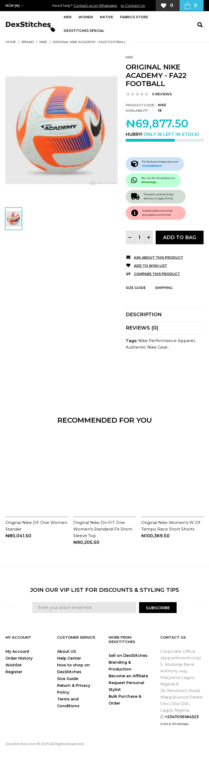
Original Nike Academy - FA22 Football (89, 42)
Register (13, 671)
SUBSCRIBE (158, 607)
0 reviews (162, 94)
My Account (17, 651)
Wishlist (13, 665)
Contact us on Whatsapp (95, 5)
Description (144, 315)
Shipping (164, 288)
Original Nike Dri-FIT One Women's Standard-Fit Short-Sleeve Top (103, 529)
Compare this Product (157, 273)
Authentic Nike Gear (147, 347)
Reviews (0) (142, 328)
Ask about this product (158, 257)
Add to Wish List (150, 265)
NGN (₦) (12, 6)
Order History (19, 658)
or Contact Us (133, 5)
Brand (27, 42)
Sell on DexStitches (128, 655)
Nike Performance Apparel (166, 340)
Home (10, 42)
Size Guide (136, 288)
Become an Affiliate (128, 675)
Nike (43, 42)
